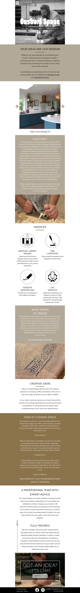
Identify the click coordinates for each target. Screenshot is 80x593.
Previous (17, 106)
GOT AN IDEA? (40, 565)
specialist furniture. (41, 77)
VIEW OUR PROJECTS (40, 132)
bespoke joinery (54, 75)
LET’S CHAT (40, 570)
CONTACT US (40, 576)
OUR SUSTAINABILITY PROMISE (40, 340)
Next (62, 106)
